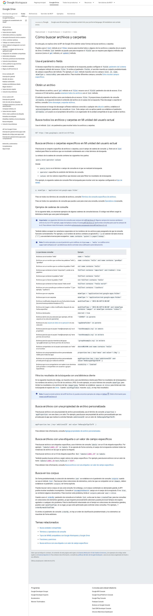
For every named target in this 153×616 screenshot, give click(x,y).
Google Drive (9, 9)
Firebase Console (98, 602)
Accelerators (35, 598)
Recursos (88, 3)
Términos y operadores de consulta (53, 532)
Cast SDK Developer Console (101, 608)
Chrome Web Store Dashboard (102, 612)
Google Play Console (99, 598)
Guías (75, 32)
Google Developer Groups (39, 591)
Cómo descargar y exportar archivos (61, 102)
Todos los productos (70, 3)
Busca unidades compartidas (50, 528)
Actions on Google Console (101, 605)
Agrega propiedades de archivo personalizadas (82, 431)
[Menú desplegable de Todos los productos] (80, 2)
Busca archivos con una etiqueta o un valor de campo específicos (89, 465)
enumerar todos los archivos (71, 93)
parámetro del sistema (117, 67)
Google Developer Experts (39, 595)
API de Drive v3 (90, 220)
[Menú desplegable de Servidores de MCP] (115, 2)
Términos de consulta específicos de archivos (99, 197)
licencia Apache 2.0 (44, 555)
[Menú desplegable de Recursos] (94, 2)
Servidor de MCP (47, 14)
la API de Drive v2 (88, 223)
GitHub (104, 394)
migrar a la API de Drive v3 (48, 396)
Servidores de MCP (105, 3)
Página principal (39, 3)
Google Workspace (54, 32)
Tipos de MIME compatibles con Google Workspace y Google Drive (65, 536)
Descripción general (10, 14)
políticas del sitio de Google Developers (90, 555)
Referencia (33, 14)
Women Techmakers (38, 602)
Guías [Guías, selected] (23, 14)
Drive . (57, 388)
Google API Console (98, 591)
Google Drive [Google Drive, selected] (54, 3)
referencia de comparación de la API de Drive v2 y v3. (89, 225)
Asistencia (71, 14)
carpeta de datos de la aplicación (58, 323)
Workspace (17, 2)
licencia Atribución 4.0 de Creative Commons (92, 553)
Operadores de (110, 201)
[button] (14, 32)
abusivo (101, 107)
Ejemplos (60, 14)
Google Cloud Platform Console (102, 595)
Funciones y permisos (48, 539)
